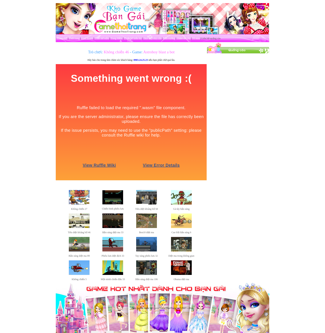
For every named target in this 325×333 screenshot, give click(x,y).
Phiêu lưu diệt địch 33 (113, 255)
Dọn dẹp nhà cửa (152, 38)
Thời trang (74, 38)
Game (156, 308)
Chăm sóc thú (183, 38)
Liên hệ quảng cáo (211, 38)
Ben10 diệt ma (146, 232)
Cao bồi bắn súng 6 (181, 232)
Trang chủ (62, 38)
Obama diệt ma (181, 279)
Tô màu (196, 38)
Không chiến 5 (79, 279)
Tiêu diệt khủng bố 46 (79, 232)
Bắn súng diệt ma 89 (79, 255)
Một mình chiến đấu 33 (113, 279)
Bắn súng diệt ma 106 (146, 279)
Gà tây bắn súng (181, 208)
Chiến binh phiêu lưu (113, 208)
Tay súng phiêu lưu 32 (146, 255)
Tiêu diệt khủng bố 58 (146, 208)
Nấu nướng (169, 38)
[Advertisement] (238, 116)
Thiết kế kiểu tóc (133, 38)
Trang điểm (116, 38)
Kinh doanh (87, 38)
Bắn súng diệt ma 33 (112, 232)
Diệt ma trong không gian (181, 255)
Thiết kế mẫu (102, 38)
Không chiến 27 (79, 208)
